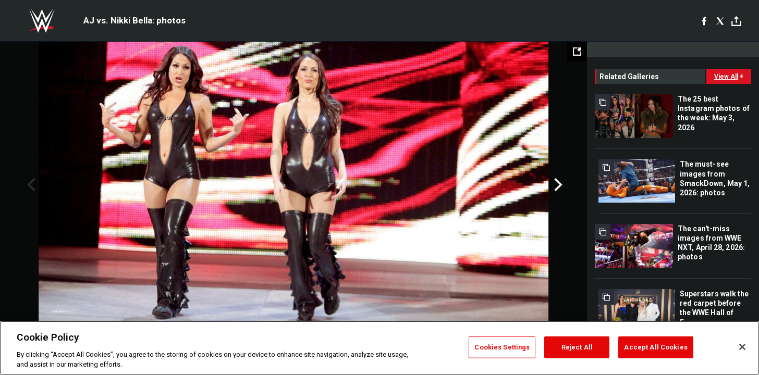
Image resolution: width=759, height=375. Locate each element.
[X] (720, 21)
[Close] (742, 346)
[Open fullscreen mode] (577, 51)
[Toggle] (736, 21)
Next (557, 185)
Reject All (577, 347)
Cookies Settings (502, 347)
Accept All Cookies (655, 347)
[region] (379, 348)
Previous (30, 185)
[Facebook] (704, 21)
